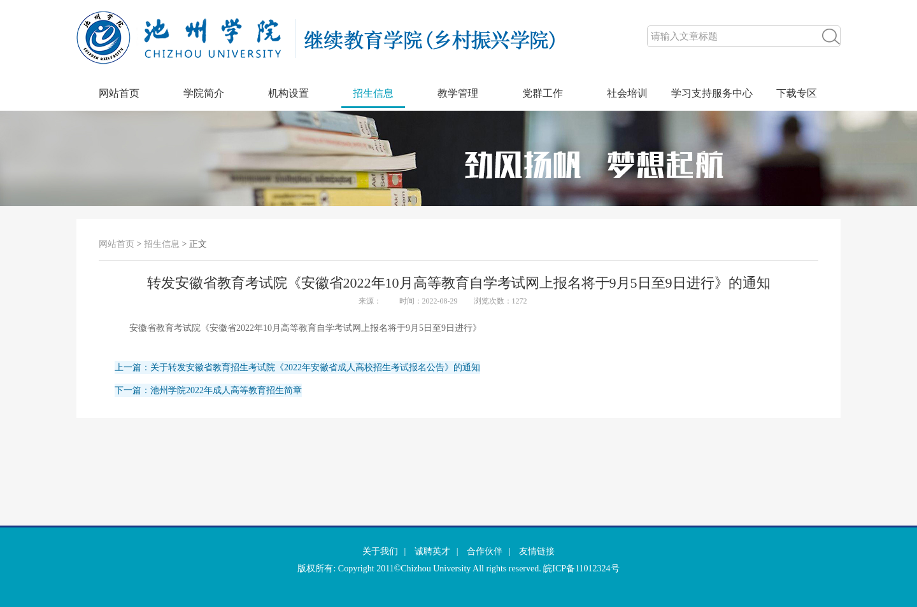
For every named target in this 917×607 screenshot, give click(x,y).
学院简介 (203, 93)
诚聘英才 (432, 551)
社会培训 (627, 93)
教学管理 (457, 93)
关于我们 (380, 551)
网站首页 (119, 93)
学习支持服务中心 (712, 93)
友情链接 (537, 551)
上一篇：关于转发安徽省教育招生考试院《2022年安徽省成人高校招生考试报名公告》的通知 (297, 367)
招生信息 (373, 93)
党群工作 (542, 93)
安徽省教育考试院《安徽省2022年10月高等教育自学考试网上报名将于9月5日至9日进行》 (305, 328)
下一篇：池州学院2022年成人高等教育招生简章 (208, 390)
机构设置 (288, 93)
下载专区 (796, 93)
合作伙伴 (484, 551)
